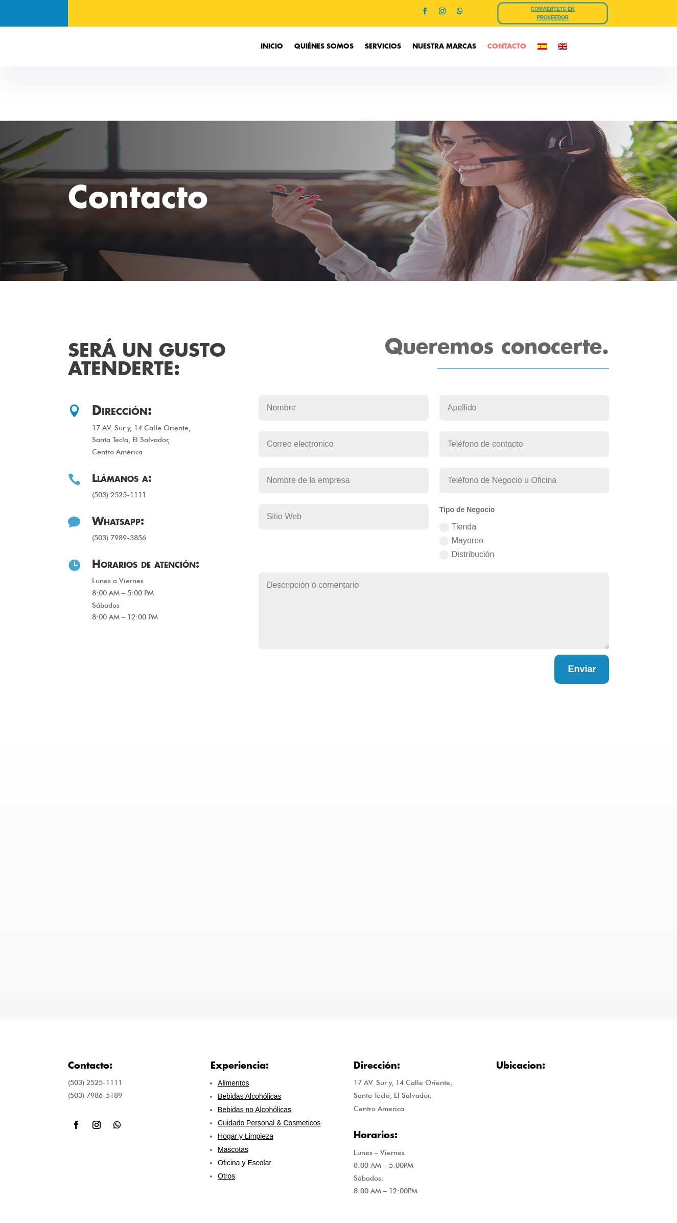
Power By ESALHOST (338, 1207)
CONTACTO (506, 46)
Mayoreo (461, 486)
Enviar (582, 614)
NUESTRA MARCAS (444, 46)
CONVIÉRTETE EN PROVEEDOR (553, 13)
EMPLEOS (543, 1190)
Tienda (457, 472)
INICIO (272, 46)
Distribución (467, 500)
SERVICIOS (383, 46)
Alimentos (233, 1028)
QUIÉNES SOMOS (324, 46)
